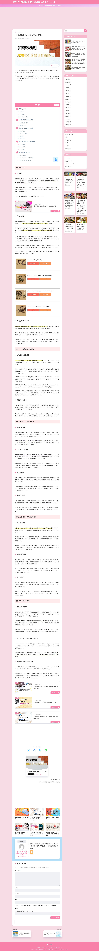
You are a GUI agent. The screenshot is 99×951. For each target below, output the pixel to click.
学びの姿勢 (22, 149)
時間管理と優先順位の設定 (25, 160)
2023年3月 (68, 116)
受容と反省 (22, 136)
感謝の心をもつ (23, 125)
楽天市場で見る (33, 263)
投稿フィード (68, 161)
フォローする (39, 774)
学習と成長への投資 (24, 116)
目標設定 (21, 111)
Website (31, 854)
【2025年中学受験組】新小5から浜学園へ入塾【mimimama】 (34, 2)
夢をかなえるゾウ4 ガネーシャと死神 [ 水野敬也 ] (38, 306)
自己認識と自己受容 (24, 122)
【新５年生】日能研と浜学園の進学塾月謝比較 (49, 5)
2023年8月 (68, 102)
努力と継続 (22, 114)
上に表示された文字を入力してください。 (25, 911)
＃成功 (52, 782)
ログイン (67, 158)
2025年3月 (68, 87)
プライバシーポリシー (57, 947)
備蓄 (66, 137)
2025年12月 (68, 82)
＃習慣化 (58, 782)
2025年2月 (68, 90)
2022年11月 (68, 122)
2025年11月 (68, 85)
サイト (16, 899)
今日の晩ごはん (69, 134)
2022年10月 (68, 124)
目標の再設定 (22, 131)
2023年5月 (68, 110)
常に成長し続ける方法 (24, 152)
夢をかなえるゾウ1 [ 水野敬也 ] (34, 259)
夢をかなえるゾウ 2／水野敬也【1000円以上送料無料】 (40, 275)
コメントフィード (69, 164)
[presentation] (23, 922)
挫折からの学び (23, 155)
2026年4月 (68, 79)
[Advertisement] (49, 18)
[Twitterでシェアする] (28, 751)
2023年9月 (68, 99)
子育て (67, 145)
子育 (59, 779)
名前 (16, 888)
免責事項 (39, 947)
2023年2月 (68, 119)
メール (17, 893)
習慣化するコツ (22, 109)
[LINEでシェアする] (46, 751)
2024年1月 (68, 96)
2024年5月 (68, 93)
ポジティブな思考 (23, 133)
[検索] (85, 30)
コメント (17, 870)
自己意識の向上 (23, 144)
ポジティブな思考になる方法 (26, 119)
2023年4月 (68, 113)
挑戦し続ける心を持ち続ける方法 (27, 141)
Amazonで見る (45, 263)
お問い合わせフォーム (47, 947)
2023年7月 (68, 104)
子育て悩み (68, 148)
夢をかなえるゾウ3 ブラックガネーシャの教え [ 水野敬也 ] (40, 291)
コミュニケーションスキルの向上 (27, 157)
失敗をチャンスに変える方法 (26, 128)
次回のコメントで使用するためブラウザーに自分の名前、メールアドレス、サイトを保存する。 (36, 905)
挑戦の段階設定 (23, 146)
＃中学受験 (46, 782)
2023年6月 (68, 107)
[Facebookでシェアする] (34, 751)
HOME (49, 944)
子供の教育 (68, 140)
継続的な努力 (22, 138)
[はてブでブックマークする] (40, 751)
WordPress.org (69, 166)
